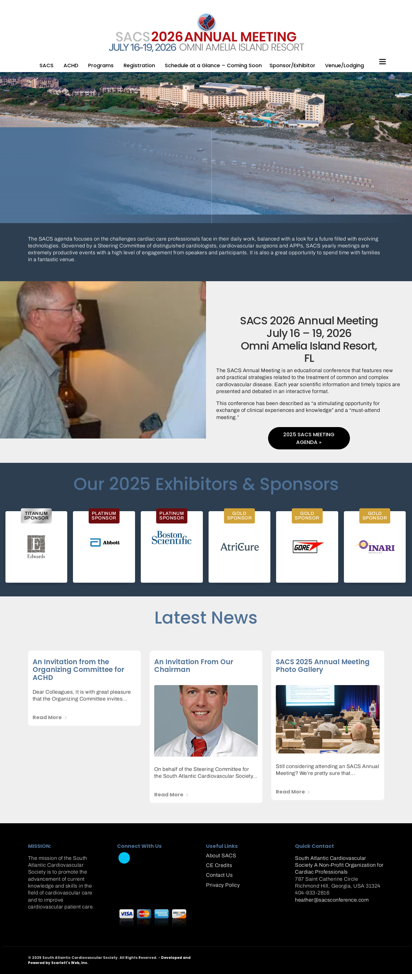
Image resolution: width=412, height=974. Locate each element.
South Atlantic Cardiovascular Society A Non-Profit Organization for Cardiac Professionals (339, 865)
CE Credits (219, 865)
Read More (50, 717)
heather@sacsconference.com (332, 900)
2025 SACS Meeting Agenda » (308, 438)
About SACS (221, 855)
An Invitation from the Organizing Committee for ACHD (78, 669)
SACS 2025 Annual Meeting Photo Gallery (323, 666)
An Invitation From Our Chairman (193, 666)
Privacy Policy (223, 885)
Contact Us (219, 875)
